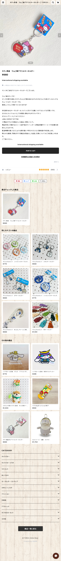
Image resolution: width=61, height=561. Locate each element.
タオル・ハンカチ (7, 488)
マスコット (5, 469)
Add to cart (30, 151)
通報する (56, 162)
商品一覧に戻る (30, 529)
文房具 (4, 500)
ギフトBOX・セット (8, 513)
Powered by (30, 541)
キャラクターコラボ (8, 463)
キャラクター (6, 456)
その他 (4, 519)
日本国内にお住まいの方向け (30, 157)
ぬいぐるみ (5, 475)
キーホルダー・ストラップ (10, 481)
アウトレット (5, 506)
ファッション (5, 494)
